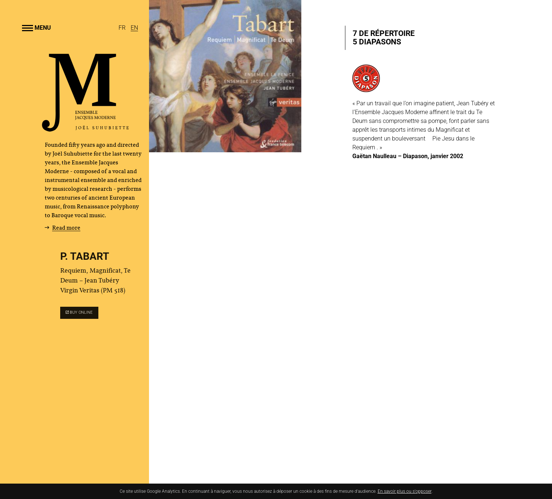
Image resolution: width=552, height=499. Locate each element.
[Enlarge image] (225, 76)
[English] (134, 27)
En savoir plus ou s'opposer (405, 491)
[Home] (85, 129)
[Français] (123, 27)
